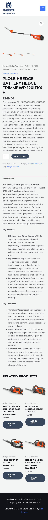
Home (5, 66)
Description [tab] (8, 178)
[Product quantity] (6, 156)
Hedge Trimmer (13, 166)
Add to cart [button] (11, 424)
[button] (41, 23)
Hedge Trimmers (16, 66)
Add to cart (20, 156)
